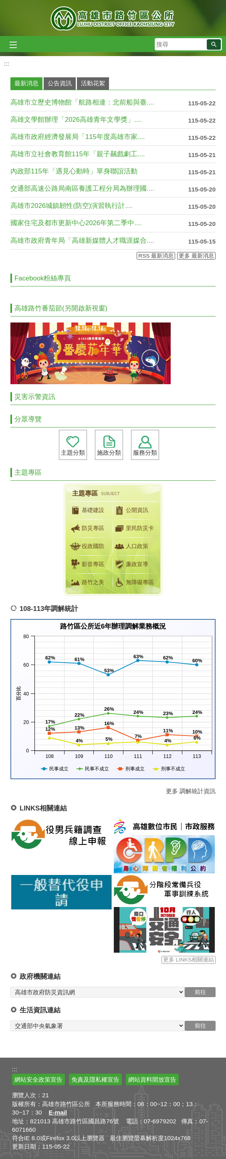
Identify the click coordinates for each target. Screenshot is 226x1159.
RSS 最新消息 (156, 256)
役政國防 (86, 546)
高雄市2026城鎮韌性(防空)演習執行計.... (71, 206)
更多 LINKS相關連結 (188, 960)
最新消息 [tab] (26, 83)
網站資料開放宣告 (152, 1079)
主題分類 (73, 452)
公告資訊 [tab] (60, 83)
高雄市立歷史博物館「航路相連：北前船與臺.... (82, 102)
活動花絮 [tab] (93, 83)
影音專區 (86, 564)
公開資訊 (130, 510)
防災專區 (86, 528)
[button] (214, 44)
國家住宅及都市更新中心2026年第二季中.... (76, 223)
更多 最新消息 (196, 256)
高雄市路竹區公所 (113, 18)
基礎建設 (86, 510)
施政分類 (109, 452)
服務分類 (145, 452)
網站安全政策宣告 (38, 1079)
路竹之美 (86, 582)
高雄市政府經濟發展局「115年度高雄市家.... (77, 137)
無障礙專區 (133, 582)
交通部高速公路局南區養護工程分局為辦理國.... (82, 188)
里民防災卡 (133, 528)
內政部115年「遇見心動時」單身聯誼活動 (73, 171)
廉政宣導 (130, 564)
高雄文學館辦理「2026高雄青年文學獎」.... (76, 119)
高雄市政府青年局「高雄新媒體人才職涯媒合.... (82, 240)
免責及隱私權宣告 (95, 1079)
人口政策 (130, 546)
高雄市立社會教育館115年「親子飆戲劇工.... (77, 154)
